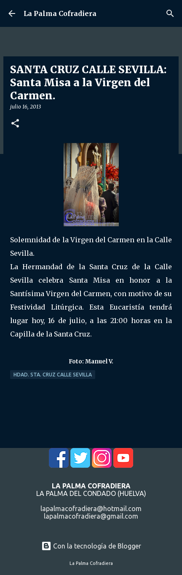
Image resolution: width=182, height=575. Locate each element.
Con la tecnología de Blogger (91, 546)
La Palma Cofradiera (60, 13)
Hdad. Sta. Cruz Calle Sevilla (52, 374)
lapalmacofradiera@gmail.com (91, 516)
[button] (15, 124)
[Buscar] (170, 13)
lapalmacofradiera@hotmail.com (91, 508)
